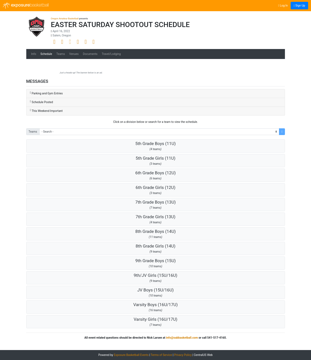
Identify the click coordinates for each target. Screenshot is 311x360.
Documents (90, 54)
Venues (74, 54)
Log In (283, 5)
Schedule (46, 54)
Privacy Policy (183, 355)
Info (33, 54)
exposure (26, 5)
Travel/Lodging (111, 54)
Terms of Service (161, 355)
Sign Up (299, 5)
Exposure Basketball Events (131, 355)
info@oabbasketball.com (182, 337)
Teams (60, 54)
